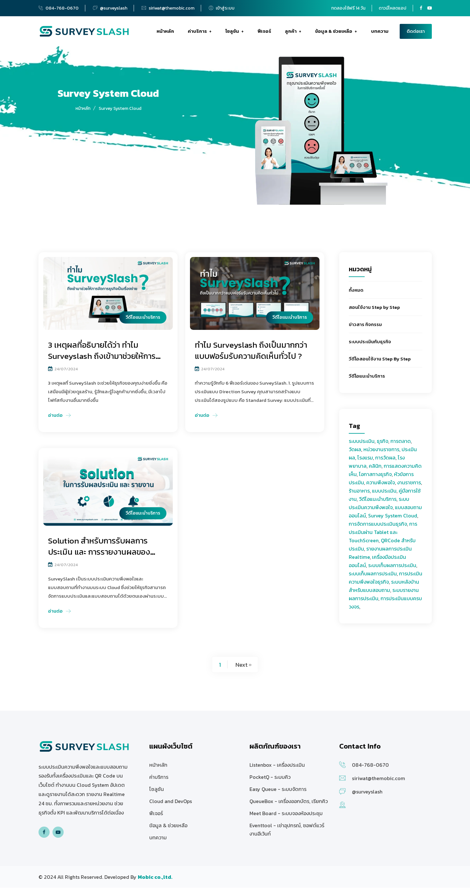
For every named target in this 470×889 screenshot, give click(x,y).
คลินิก (375, 468)
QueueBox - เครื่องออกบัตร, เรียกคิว (288, 802)
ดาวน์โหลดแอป (392, 8)
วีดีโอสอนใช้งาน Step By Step (380, 360)
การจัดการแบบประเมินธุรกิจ (378, 526)
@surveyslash (113, 8)
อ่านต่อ (55, 416)
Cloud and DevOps (170, 802)
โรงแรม (365, 459)
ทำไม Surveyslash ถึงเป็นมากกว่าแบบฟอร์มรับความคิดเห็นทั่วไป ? (253, 352)
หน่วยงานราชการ (381, 451)
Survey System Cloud (392, 517)
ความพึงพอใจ (380, 484)
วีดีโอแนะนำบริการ (367, 377)
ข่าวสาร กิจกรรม (365, 326)
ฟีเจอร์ (264, 32)
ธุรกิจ (382, 443)
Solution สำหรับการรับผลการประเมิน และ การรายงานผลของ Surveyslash (100, 553)
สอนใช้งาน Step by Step (374, 309)
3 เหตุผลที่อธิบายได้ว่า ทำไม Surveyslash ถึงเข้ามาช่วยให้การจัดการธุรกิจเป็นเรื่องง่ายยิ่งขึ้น (103, 357)
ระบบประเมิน (362, 443)
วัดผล (355, 451)
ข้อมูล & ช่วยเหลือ (333, 32)
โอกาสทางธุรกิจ (375, 476)
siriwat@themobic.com (171, 8)
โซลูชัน (232, 32)
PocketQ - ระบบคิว (270, 778)
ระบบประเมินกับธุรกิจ (370, 343)
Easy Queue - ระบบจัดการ (277, 790)
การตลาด (400, 443)
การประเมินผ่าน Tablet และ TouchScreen (383, 534)
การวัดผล (385, 459)
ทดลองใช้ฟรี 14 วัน (348, 8)
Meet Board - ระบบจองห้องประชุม (286, 814)
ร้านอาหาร (359, 492)
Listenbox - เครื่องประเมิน (277, 766)
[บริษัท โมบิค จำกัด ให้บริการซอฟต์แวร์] (155, 878)
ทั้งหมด (356, 291)
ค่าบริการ (196, 32)
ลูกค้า (290, 32)
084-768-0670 (62, 8)
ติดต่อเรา (416, 32)
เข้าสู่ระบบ (222, 8)
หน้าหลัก (165, 32)
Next (241, 666)
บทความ (380, 32)
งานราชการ (409, 484)
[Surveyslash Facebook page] (421, 8)
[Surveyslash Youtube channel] (429, 8)
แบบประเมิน (384, 492)
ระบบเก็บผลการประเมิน (392, 567)
